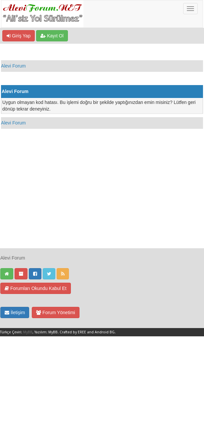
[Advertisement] (102, 201)
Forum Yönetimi (55, 312)
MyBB (27, 332)
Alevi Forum (13, 66)
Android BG (105, 332)
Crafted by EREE (73, 332)
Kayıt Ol (52, 35)
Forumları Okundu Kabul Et (36, 288)
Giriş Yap (18, 35)
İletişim (15, 312)
